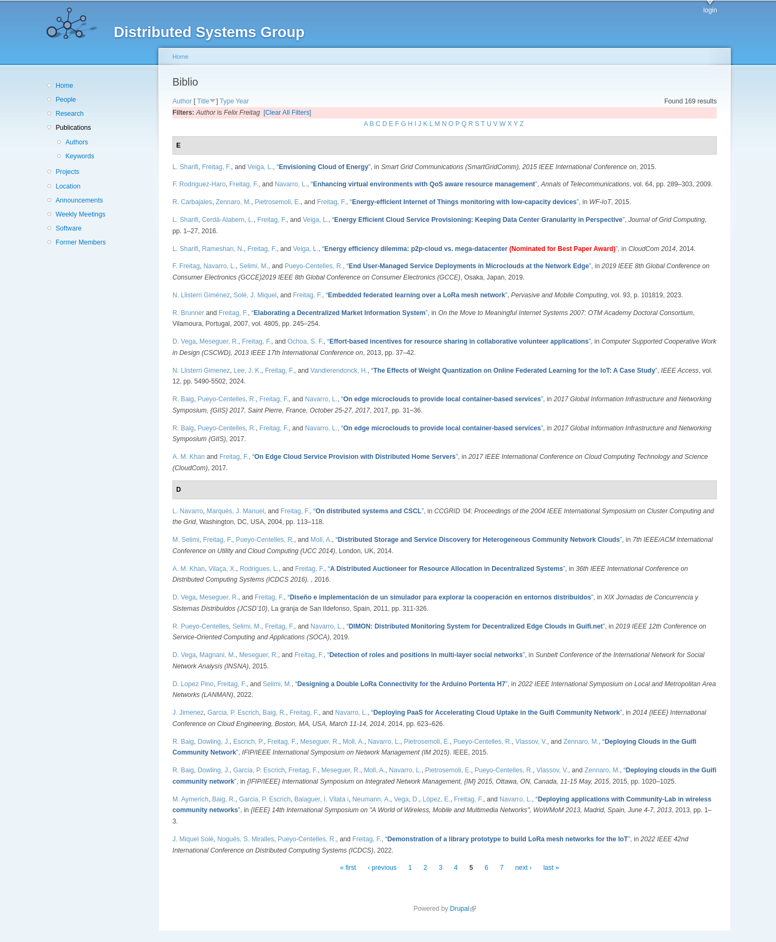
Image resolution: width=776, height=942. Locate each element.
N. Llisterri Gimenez (201, 370)
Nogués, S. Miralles (245, 839)
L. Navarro (187, 511)
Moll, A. (321, 539)
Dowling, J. (214, 741)
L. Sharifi (185, 167)
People (66, 99)
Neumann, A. (371, 799)
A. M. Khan (188, 456)
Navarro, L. (291, 184)
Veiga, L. (260, 167)
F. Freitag (186, 266)
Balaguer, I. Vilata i (321, 799)
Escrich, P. (248, 741)
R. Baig (183, 399)
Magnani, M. (217, 655)
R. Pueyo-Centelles (200, 626)
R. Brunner (188, 313)
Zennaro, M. (233, 202)
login (710, 10)
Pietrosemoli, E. (278, 202)
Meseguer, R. (218, 341)
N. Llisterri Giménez (201, 295)
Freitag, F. (216, 167)
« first (348, 867)
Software (68, 228)
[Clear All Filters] (287, 112)
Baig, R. (274, 712)
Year (242, 101)
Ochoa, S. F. (306, 341)
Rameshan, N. (223, 249)
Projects (67, 172)
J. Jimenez (188, 712)
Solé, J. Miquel (255, 295)
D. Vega (184, 341)
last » (551, 867)
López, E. (436, 799)
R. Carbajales (192, 202)
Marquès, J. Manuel (236, 511)
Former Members (81, 242)
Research (70, 113)
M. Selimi (185, 539)
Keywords (79, 156)
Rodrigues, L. (259, 569)
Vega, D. (406, 799)
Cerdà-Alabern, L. (228, 220)
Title (203, 101)
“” (323, 167)
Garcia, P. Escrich (233, 712)
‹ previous (382, 867)
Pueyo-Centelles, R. (314, 266)
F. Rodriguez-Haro (199, 184)
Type (227, 101)
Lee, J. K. (247, 370)
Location (68, 186)
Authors (76, 142)
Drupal (463, 908)
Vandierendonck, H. (339, 370)
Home (64, 85)
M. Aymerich (190, 799)
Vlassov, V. (531, 741)
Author (182, 101)
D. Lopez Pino (192, 684)
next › (523, 867)
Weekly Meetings (80, 214)
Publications (73, 127)
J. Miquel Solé (192, 839)
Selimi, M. (253, 266)
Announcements (79, 200)
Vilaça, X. (222, 569)
